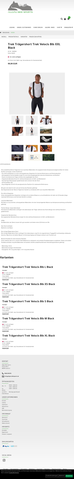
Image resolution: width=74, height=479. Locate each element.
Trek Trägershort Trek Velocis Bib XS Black (28, 284)
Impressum (4, 404)
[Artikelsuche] (62, 19)
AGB (3, 408)
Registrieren (5, 432)
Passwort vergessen (7, 434)
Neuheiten (47, 469)
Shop (59, 27)
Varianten (24, 37)
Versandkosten (5, 421)
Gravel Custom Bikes (24, 27)
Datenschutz (5, 406)
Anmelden (4, 430)
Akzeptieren (69, 476)
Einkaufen (68, 27)
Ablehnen (61, 476)
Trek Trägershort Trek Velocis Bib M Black (28, 319)
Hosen (13, 32)
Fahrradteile (24, 469)
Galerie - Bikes (50, 27)
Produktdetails (13, 37)
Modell (4, 37)
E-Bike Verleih (38, 27)
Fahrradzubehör (14, 469)
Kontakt (4, 400)
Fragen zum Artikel (35, 37)
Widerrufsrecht (6, 423)
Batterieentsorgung (7, 410)
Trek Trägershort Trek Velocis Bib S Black (27, 301)
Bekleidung (6, 32)
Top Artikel (4, 419)
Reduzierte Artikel (56, 469)
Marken (65, 469)
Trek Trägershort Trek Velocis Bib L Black (27, 267)
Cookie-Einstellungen (51, 476)
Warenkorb (4, 417)
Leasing (12, 27)
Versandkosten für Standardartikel (32, 60)
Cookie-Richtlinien (14, 473)
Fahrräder (5, 469)
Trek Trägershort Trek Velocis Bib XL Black (28, 336)
